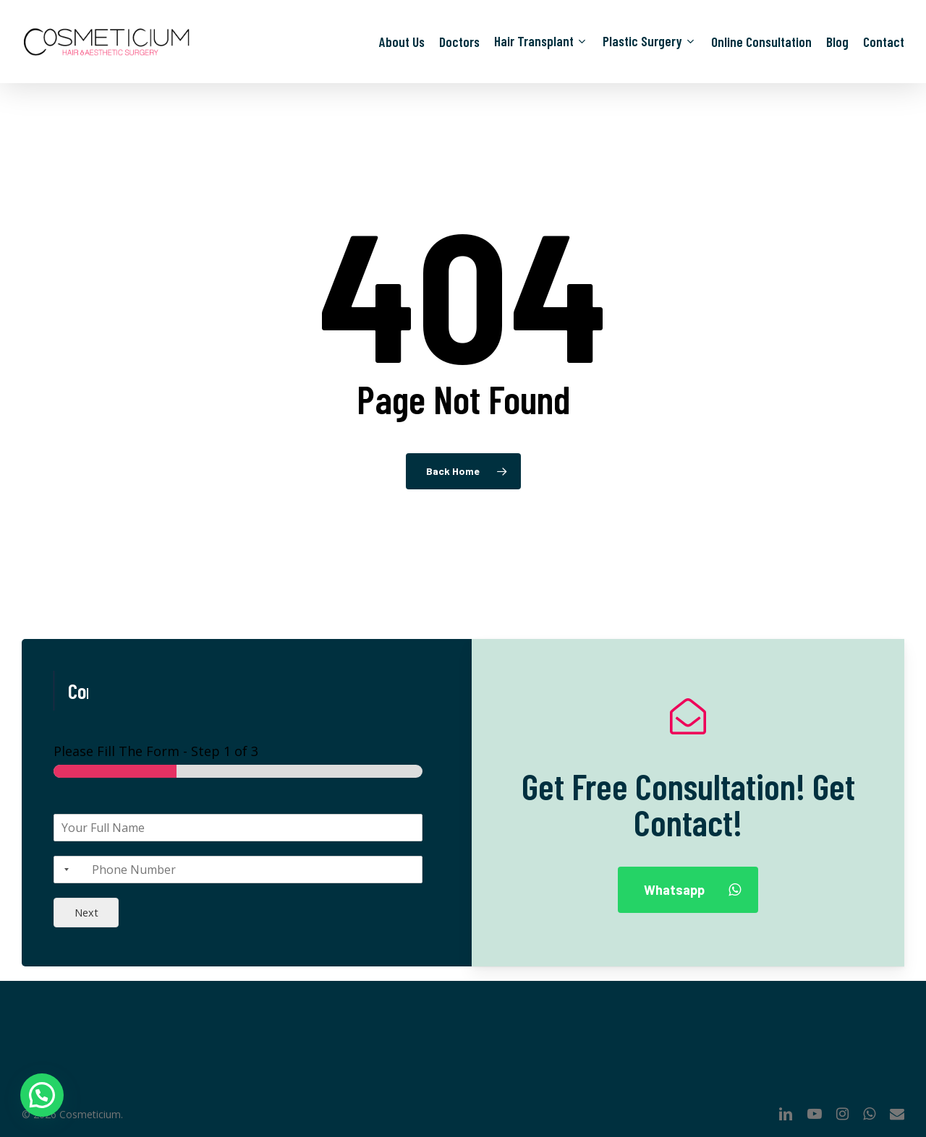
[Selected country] (63, 870)
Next (86, 912)
